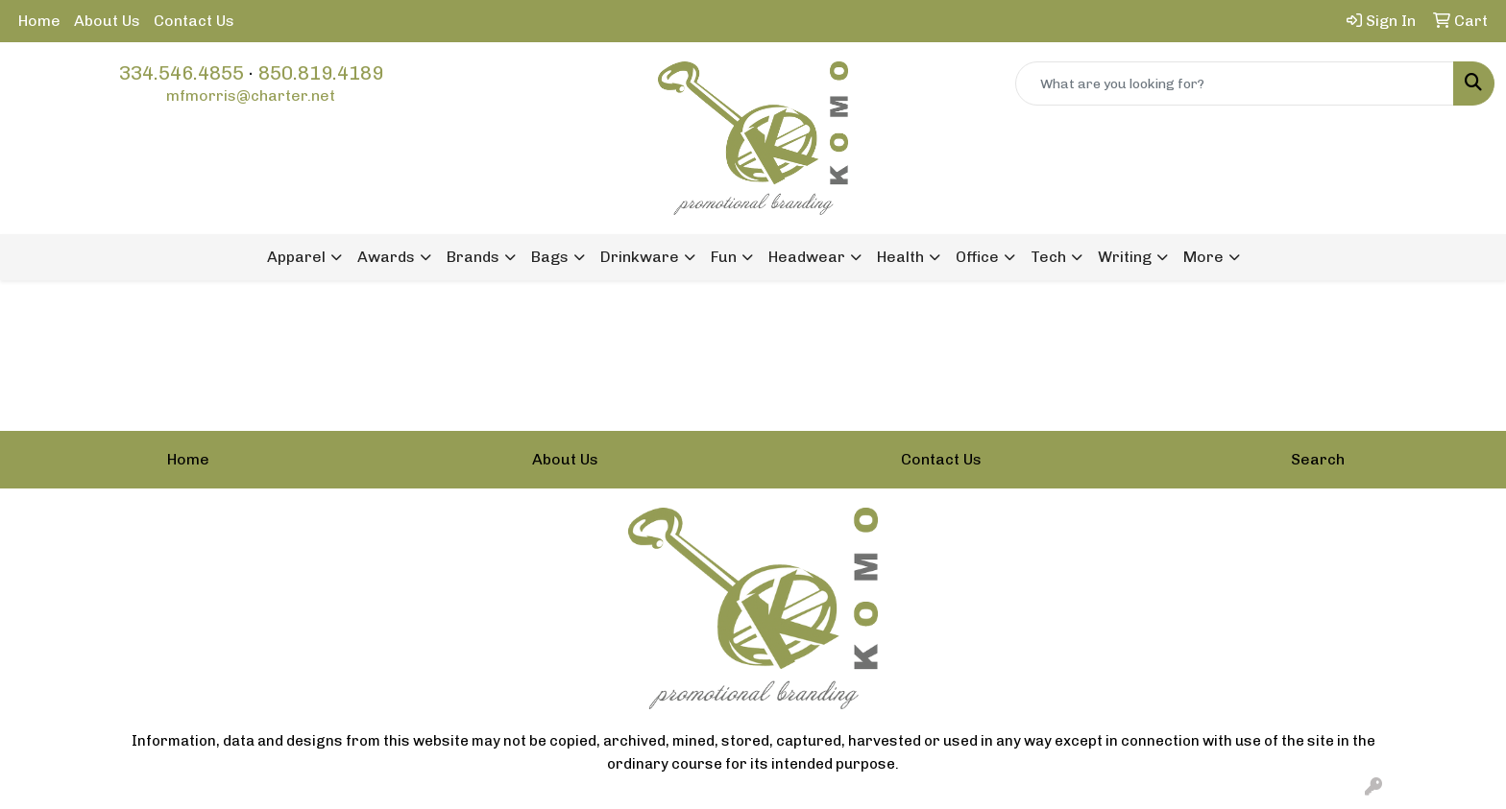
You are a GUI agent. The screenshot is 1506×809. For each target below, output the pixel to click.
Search (1318, 459)
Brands (473, 257)
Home (39, 21)
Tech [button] (1048, 257)
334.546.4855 (181, 72)
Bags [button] (550, 257)
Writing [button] (1125, 257)
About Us (107, 21)
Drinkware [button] (639, 257)
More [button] (1203, 257)
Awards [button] (386, 257)
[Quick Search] (1234, 83)
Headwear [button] (806, 257)
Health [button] (900, 257)
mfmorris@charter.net (250, 95)
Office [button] (977, 257)
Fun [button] (724, 257)
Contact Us (194, 21)
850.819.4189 (320, 72)
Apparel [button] (296, 257)
